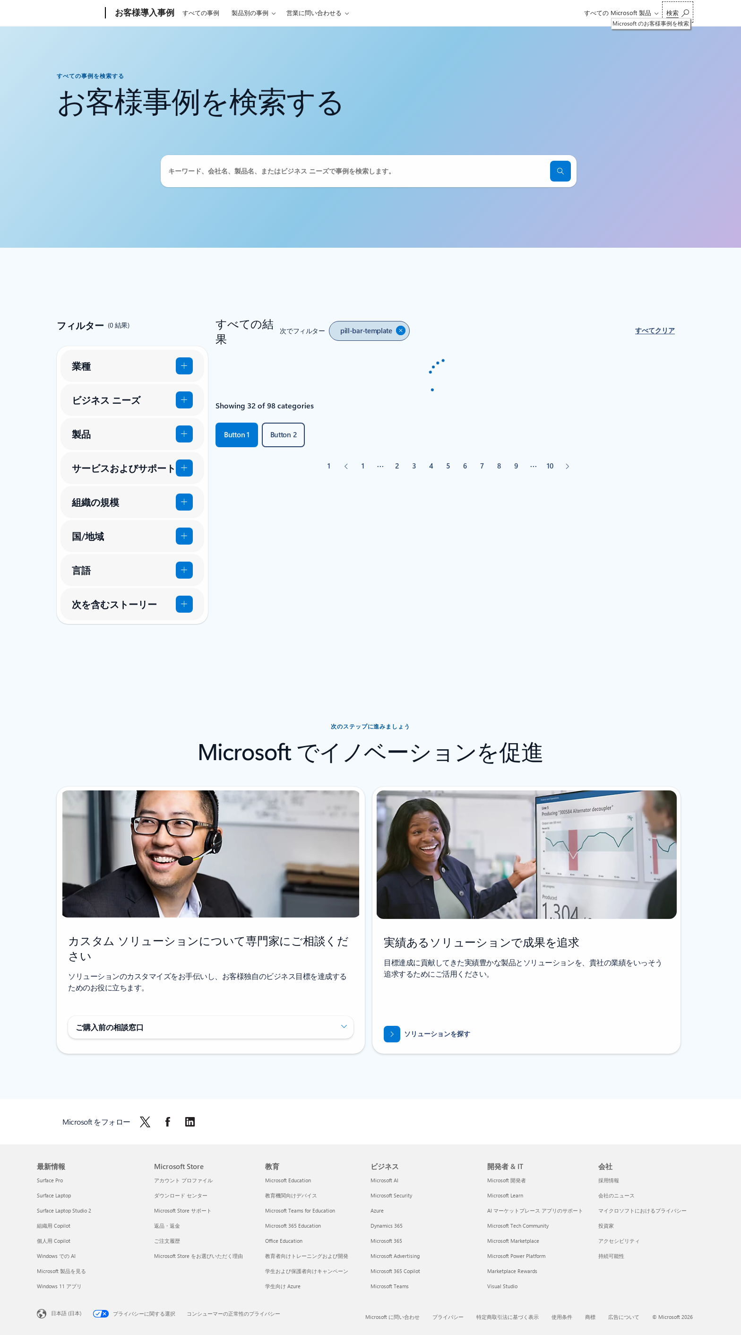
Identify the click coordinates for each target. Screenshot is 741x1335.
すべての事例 (200, 13)
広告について (623, 1316)
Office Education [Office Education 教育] (283, 1240)
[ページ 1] (362, 466)
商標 (590, 1316)
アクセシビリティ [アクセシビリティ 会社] (619, 1240)
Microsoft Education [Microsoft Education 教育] (288, 1180)
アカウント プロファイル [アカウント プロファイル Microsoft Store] (183, 1180)
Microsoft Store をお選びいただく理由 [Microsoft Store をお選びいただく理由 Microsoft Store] (198, 1255)
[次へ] (567, 466)
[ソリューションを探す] (427, 1034)
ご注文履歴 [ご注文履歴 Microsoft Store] (167, 1240)
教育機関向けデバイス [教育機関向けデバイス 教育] (291, 1195)
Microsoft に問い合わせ (392, 1316)
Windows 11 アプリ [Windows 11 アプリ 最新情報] (59, 1286)
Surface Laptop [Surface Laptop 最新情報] (54, 1195)
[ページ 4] (431, 466)
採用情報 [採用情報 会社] (608, 1180)
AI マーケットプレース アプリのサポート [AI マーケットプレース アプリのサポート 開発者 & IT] (535, 1210)
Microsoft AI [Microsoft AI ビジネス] (384, 1180)
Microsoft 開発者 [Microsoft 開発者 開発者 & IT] (506, 1180)
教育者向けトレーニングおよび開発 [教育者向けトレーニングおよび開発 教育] (306, 1255)
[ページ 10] (550, 466)
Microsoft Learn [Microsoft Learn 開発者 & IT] (505, 1195)
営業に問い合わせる (314, 13)
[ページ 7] (482, 466)
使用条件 (561, 1316)
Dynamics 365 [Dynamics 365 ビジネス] (386, 1225)
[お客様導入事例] (143, 13)
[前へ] (345, 466)
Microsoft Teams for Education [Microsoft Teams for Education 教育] (300, 1210)
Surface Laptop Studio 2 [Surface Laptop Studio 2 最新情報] (64, 1210)
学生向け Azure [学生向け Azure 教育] (283, 1286)
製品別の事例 (250, 13)
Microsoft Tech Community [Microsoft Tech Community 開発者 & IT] (518, 1225)
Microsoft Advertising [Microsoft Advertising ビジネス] (395, 1255)
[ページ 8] (499, 466)
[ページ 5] (448, 466)
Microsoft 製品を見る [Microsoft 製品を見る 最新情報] (61, 1270)
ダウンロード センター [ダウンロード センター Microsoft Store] (180, 1195)
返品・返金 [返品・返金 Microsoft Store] (167, 1225)
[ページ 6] (465, 466)
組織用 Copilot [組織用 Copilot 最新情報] (53, 1225)
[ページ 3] (414, 466)
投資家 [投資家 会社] (606, 1225)
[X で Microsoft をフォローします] (145, 1121)
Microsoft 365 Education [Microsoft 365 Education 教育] (293, 1225)
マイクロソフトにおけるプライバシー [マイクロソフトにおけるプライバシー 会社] (642, 1210)
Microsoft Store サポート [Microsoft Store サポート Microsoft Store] (183, 1210)
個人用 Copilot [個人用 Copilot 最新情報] (53, 1240)
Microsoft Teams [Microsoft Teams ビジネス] (389, 1286)
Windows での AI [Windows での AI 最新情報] (56, 1255)
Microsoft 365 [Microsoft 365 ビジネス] (386, 1240)
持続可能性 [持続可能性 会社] (611, 1255)
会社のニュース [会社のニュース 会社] (616, 1195)
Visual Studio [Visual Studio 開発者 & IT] (502, 1286)
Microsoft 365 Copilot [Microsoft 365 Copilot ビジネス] (395, 1270)
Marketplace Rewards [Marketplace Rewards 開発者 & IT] (512, 1270)
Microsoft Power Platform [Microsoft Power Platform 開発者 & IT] (516, 1255)
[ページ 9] (516, 466)
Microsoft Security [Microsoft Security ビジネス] (391, 1195)
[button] (655, 331)
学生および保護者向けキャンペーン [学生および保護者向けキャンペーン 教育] (306, 1270)
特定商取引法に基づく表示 (507, 1316)
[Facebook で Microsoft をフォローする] (167, 1121)
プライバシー (448, 1316)
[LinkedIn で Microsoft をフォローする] (190, 1121)
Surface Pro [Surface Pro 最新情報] (50, 1180)
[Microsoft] (69, 13)
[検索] (560, 171)
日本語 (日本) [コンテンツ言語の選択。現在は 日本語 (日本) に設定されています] (66, 1313)
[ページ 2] (397, 466)
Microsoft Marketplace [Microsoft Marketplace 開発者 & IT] (513, 1240)
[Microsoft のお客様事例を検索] (677, 12)
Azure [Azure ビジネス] (377, 1210)
